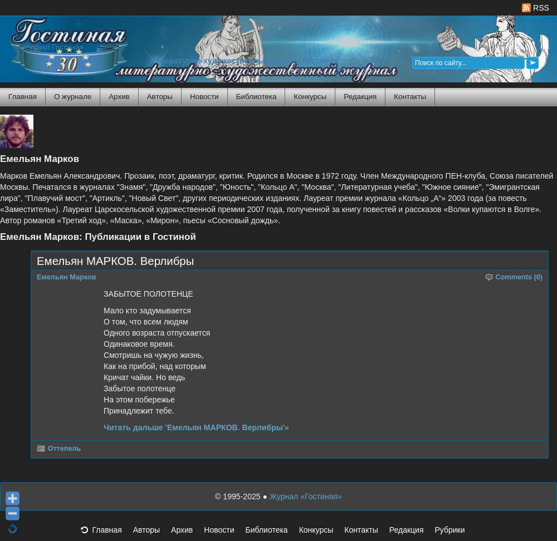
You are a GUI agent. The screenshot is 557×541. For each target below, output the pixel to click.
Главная (22, 96)
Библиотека (256, 96)
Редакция (360, 96)
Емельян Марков (66, 277)
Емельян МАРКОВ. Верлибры (115, 261)
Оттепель (64, 449)
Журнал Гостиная (53, 47)
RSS (535, 7)
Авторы (160, 96)
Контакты (410, 96)
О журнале (72, 96)
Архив (119, 96)
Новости (204, 96)
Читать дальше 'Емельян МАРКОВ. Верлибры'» (196, 427)
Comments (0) (519, 277)
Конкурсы (310, 96)
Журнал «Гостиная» (306, 496)
